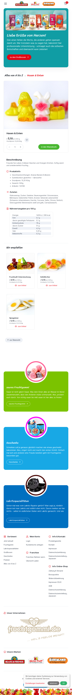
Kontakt (52, 545)
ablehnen (53, 683)
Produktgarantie (55, 541)
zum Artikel (20, 285)
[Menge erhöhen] (20, 147)
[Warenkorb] (65, 3)
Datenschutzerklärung (57, 552)
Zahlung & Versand (56, 571)
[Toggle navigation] (5, 4)
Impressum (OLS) (55, 582)
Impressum (53, 549)
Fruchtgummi (8, 545)
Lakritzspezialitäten (18, 520)
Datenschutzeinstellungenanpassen (58, 557)
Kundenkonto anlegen (34, 545)
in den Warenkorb (49, 147)
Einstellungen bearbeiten (35, 683)
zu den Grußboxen (18, 57)
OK (63, 683)
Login (28, 541)
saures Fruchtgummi (18, 404)
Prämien (7, 560)
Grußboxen (8, 552)
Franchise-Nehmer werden (36, 557)
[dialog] (47, 680)
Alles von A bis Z (10, 564)
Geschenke (15, 462)
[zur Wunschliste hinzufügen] (26, 140)
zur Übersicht (13, 340)
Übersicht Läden (32, 561)
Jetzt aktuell (8, 541)
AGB (50, 586)
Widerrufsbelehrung (56, 578)
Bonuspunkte (54, 575)
